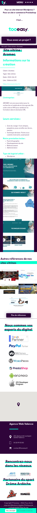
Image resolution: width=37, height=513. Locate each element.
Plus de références (18, 315)
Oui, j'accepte (10, 510)
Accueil (4, 46)
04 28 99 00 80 (19, 443)
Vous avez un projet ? (19, 40)
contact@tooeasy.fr (21, 448)
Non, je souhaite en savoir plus (25, 510)
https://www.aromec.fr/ (11, 84)
